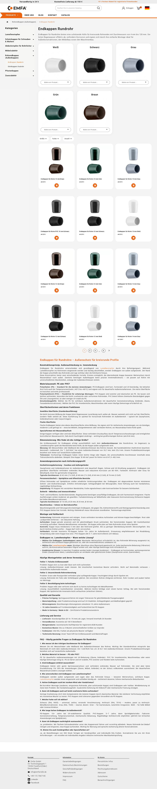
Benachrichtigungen (106, 780)
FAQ (64, 780)
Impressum (68, 776)
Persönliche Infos (105, 761)
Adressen (102, 772)
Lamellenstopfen (107, 368)
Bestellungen (103, 765)
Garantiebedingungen (72, 761)
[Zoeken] (75, 8)
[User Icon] (127, 8)
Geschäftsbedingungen (73, 769)
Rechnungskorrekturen (107, 769)
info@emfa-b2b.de (39, 772)
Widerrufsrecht (69, 772)
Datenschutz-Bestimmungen (75, 765)
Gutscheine (103, 776)
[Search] (98, 8)
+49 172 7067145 (38, 776)
